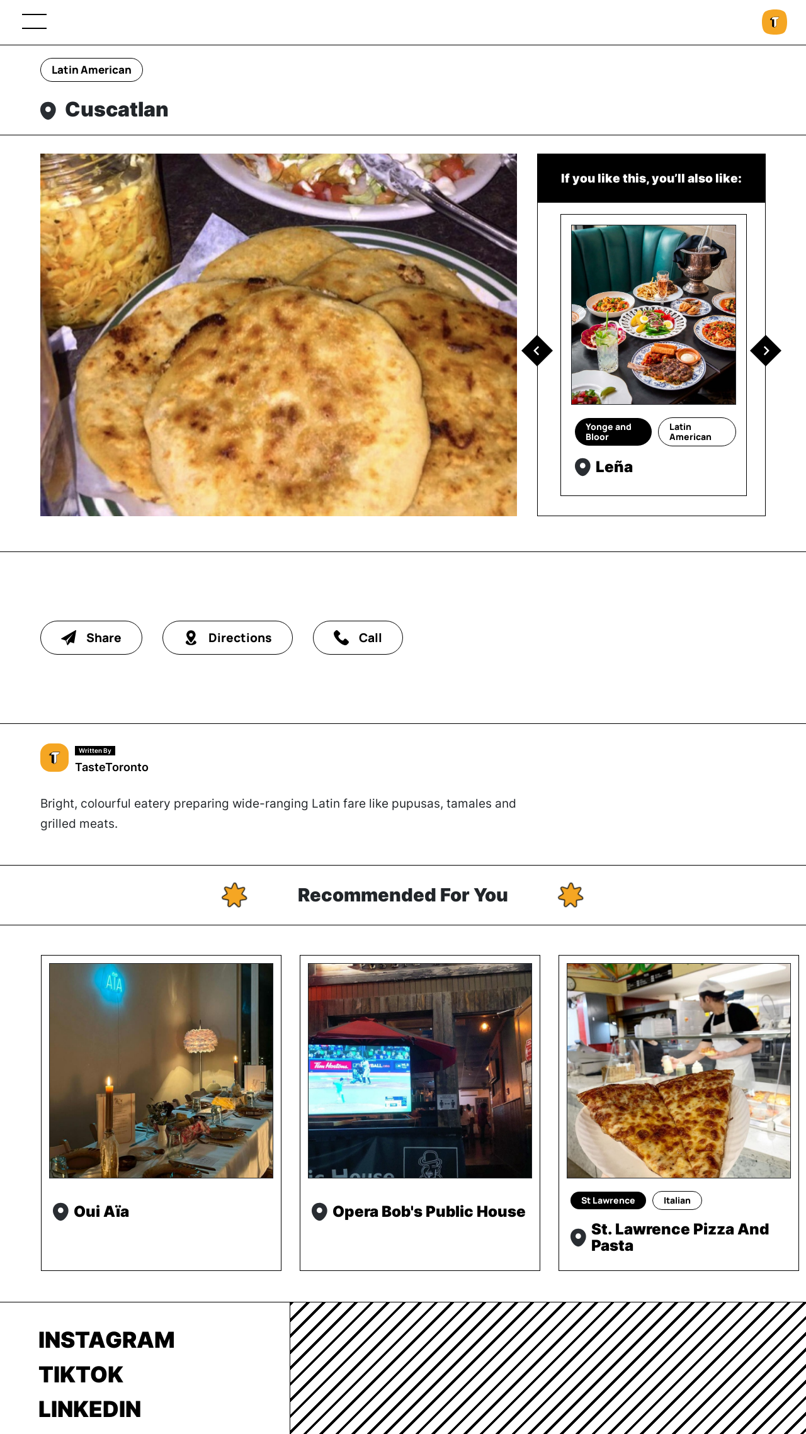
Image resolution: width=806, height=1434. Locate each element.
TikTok (80, 1374)
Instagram (106, 1339)
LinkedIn (89, 1408)
